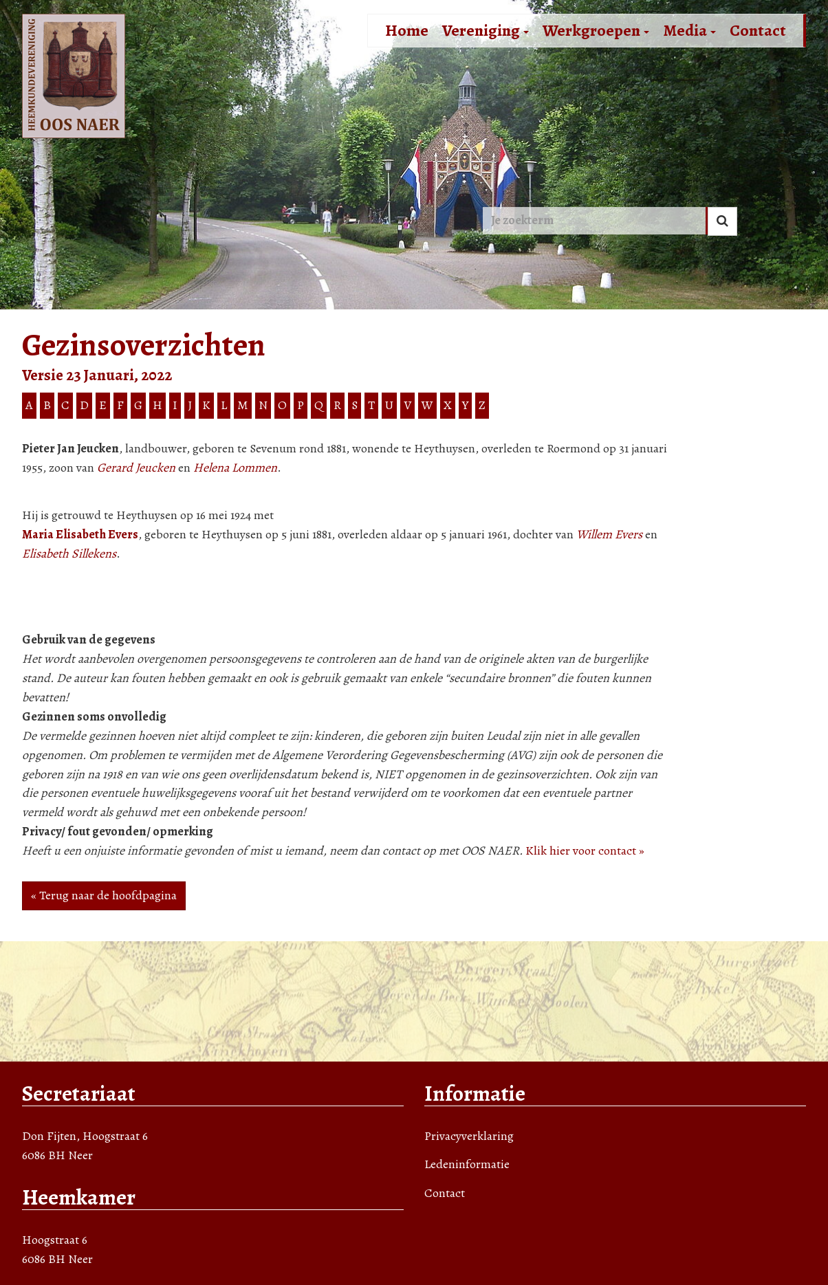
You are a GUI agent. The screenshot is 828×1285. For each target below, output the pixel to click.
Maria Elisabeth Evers (80, 534)
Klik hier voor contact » (584, 850)
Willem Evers (609, 534)
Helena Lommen (235, 467)
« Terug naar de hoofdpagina (104, 895)
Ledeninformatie (467, 1164)
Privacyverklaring (469, 1136)
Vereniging (485, 30)
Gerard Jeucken (136, 467)
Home (406, 30)
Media (689, 30)
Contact (758, 30)
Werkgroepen (596, 30)
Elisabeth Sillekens (69, 553)
